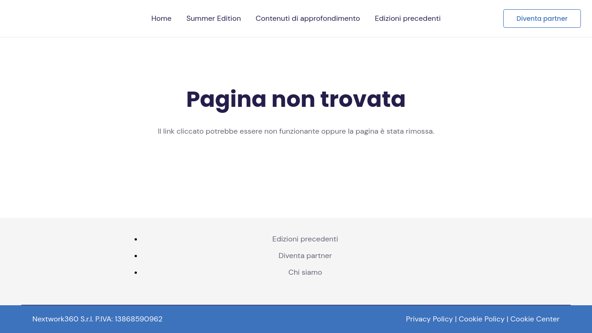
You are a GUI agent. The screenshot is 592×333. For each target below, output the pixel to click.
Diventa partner (305, 255)
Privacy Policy (429, 319)
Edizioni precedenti (305, 239)
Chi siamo (305, 272)
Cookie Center (535, 319)
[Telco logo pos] (126, 18)
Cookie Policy (482, 319)
